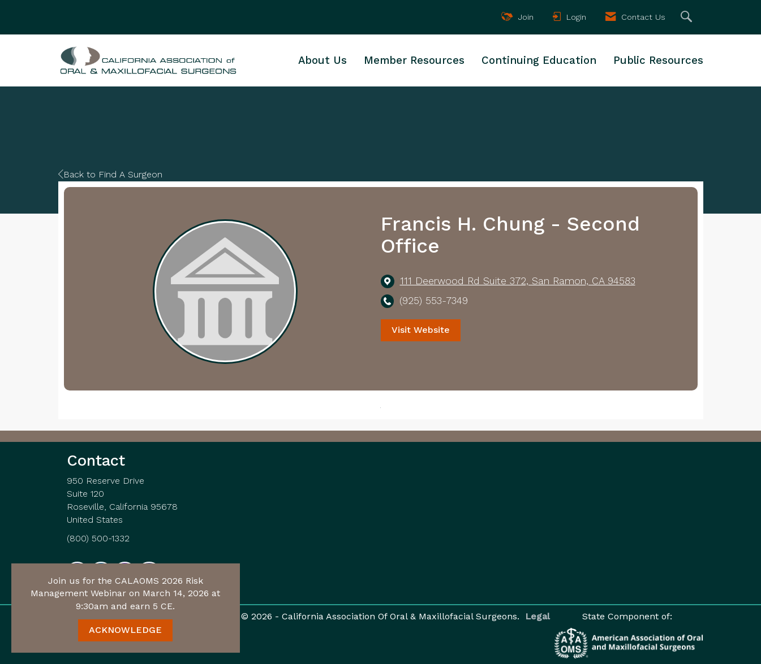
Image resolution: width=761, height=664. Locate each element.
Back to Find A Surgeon (110, 174)
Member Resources (414, 60)
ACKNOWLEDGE (125, 629)
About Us (322, 60)
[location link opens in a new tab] (517, 281)
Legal (535, 616)
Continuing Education (538, 60)
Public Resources (658, 60)
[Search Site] (688, 17)
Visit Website (421, 329)
